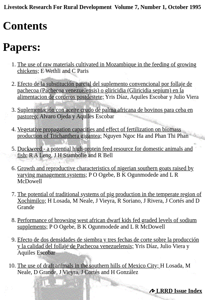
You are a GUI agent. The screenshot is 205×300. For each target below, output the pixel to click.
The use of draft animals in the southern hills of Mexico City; (88, 265)
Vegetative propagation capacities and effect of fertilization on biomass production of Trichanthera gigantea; (99, 132)
